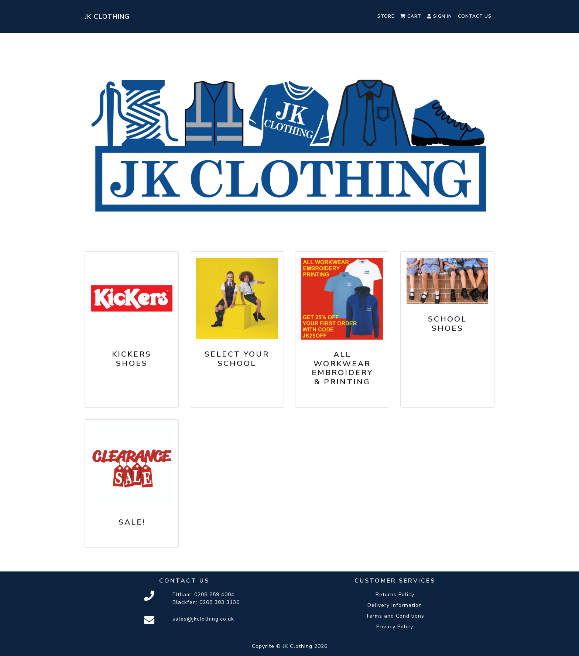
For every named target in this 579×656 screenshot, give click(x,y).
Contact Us (474, 16)
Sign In (439, 16)
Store (385, 16)
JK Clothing (107, 16)
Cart (410, 16)
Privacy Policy (394, 626)
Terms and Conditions (395, 615)
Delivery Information (394, 605)
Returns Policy (395, 594)
